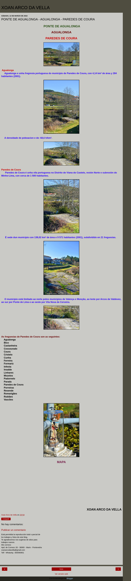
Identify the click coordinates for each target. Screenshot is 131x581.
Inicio (61, 569)
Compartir (6, 519)
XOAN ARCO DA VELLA (25, 7)
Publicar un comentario (13, 530)
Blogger (70, 578)
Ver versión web (61, 574)
